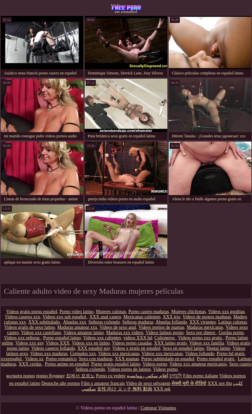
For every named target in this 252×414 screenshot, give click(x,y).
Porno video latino (77, 311)
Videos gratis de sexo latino (29, 327)
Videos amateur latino (84, 332)
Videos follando (199, 353)
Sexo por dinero (201, 332)
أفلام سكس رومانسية (147, 375)
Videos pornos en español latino (126, 8)
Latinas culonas (232, 322)
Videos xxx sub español (65, 316)
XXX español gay (93, 348)
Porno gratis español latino (115, 364)
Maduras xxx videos (124, 332)
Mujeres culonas (111, 311)
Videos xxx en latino (91, 343)
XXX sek (162, 388)
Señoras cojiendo (104, 322)
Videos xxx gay (29, 343)
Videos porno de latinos (129, 369)
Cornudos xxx (83, 353)
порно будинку (50, 375)
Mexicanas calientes (141, 316)
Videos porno (154, 364)
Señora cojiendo (90, 369)
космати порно (20, 375)
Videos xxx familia (206, 343)
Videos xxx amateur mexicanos (198, 364)
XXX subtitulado (44, 322)
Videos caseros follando (53, 348)
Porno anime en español (67, 364)
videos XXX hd (137, 337)
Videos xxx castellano (41, 332)
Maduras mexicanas (205, 327)
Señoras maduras (137, 322)
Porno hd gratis (231, 353)
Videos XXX (58, 343)
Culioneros (165, 337)
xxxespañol (12, 358)
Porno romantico (61, 358)
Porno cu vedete (110, 375)
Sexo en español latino (183, 348)
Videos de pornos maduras (206, 316)
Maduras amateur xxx (77, 327)
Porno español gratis (216, 358)
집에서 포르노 (80, 375)
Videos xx (34, 358)
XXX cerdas (31, 364)
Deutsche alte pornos (60, 383)
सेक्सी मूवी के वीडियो (189, 383)
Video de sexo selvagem (148, 383)
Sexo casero (240, 364)
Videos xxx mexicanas (118, 353)
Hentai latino (218, 348)
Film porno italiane (200, 375)
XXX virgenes (202, 322)
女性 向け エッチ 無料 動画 (124, 388)
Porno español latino (62, 337)
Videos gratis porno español (31, 311)
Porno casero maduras (148, 311)
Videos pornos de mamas (161, 327)
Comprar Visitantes (158, 407)
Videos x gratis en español (136, 348)
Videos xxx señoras (22, 337)
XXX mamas (127, 358)
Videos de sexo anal (117, 327)
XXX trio (171, 316)
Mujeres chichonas (188, 311)
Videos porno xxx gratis (200, 337)
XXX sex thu (220, 383)
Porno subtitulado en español (168, 358)
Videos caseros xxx (22, 316)
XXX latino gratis (170, 343)
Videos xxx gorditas (226, 311)
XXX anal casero (105, 316)
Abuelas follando (171, 322)
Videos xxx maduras (49, 353)
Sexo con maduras (96, 358)
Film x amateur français (103, 383)
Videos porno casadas (132, 343)
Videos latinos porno (165, 332)
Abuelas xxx (74, 322)
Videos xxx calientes (102, 337)
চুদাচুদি (175, 375)
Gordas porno (231, 332)
